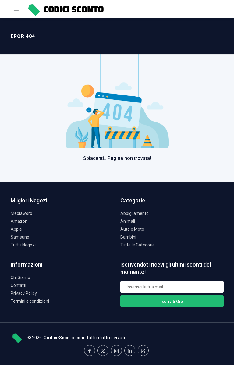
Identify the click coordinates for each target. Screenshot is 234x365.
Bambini (128, 237)
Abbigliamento (134, 213)
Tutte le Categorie (137, 245)
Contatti (18, 285)
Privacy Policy (24, 293)
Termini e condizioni (30, 301)
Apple (16, 229)
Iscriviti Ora (171, 301)
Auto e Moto (132, 229)
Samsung (20, 237)
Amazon (19, 221)
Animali (127, 221)
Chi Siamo (20, 277)
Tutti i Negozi (23, 245)
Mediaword (21, 213)
